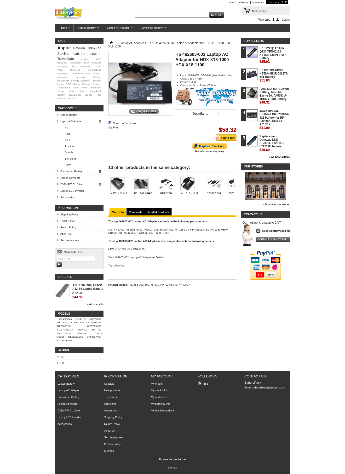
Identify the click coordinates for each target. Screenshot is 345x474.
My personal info (160, 403)
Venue (60, 91)
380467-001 (214, 193)
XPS (74, 66)
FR (62, 363)
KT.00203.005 (75, 336)
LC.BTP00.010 (93, 326)
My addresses (159, 397)
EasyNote (96, 87)
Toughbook (95, 91)
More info (118, 212)
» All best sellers (279, 157)
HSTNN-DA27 (181, 284)
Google (69, 152)
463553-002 (136, 284)
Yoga (60, 70)
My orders (157, 383)
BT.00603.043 (81, 322)
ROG (71, 91)
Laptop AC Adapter (117, 29)
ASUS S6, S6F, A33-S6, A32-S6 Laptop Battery (87, 287)
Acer (67, 133)
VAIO (98, 59)
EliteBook (62, 62)
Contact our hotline (272, 239)
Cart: (259, 11)
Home (62, 29)
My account (162, 376)
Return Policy (68, 227)
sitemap (243, 2)
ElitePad (61, 98)
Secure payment (70, 240)
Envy (86, 62)
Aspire (64, 48)
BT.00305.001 (64, 326)
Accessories (67, 197)
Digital (82, 91)
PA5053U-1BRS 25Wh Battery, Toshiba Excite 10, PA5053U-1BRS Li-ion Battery (274, 95)
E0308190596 (64, 340)
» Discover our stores (276, 204)
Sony (68, 164)
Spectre (86, 84)
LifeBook (96, 62)
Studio (76, 84)
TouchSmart (63, 87)
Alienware (62, 77)
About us (65, 233)
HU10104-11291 (190, 193)
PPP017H (166, 193)
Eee (76, 87)
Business (75, 70)
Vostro (98, 66)
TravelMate (65, 59)
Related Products (158, 212)
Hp (66, 127)
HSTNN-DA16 (118, 193)
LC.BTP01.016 (65, 329)
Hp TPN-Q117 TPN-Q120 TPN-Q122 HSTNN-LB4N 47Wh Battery (272, 55)
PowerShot (63, 80)
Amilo (84, 87)
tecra (87, 73)
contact (231, 2)
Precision (96, 80)
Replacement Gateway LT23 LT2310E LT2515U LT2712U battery (271, 143)
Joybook (80, 77)
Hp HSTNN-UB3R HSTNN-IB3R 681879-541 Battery (273, 75)
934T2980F (95, 319)
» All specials (95, 304)
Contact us (110, 410)
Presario (96, 73)
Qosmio (97, 77)
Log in (286, 19)
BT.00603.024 (64, 322)
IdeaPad (84, 59)
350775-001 (152, 284)
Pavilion (79, 48)
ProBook (85, 66)
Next (235, 186)
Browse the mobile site (172, 459)
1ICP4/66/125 (64, 319)
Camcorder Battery (151, 29)
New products (112, 390)
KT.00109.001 (64, 333)
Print (116, 127)
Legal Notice (67, 221)
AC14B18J (80, 319)
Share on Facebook (124, 123)
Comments (136, 212)
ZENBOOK (75, 62)
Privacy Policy (112, 444)
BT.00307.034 (94, 336)
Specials (65, 277)
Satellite (63, 54)
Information (68, 208)
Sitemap (109, 450)
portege (75, 80)
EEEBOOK (75, 94)
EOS (68, 84)
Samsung (70, 158)
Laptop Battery (86, 29)
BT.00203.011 (84, 333)
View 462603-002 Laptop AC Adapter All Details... (137, 257)
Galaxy (61, 94)
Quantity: (199, 113)
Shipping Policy (69, 214)
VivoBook (62, 66)
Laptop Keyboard (70, 177)
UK (62, 356)
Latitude (79, 54)
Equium (85, 80)
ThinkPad (94, 48)
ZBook (89, 94)
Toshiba (69, 146)
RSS (205, 383)
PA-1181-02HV (143, 193)
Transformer (76, 73)
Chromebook (94, 70)
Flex (99, 94)
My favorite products (163, 410)
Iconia (60, 84)
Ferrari (71, 98)
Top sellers (254, 41)
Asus (67, 140)
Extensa (97, 84)
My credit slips (159, 390)
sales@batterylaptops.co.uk (269, 387)
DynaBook (62, 73)
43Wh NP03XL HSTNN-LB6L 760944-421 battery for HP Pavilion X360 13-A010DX (274, 119)
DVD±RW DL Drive (71, 184)
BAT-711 (96, 329)
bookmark (258, 2)
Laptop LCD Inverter (72, 190)
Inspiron (95, 54)
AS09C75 (96, 322)
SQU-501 (82, 329)
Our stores (253, 166)
